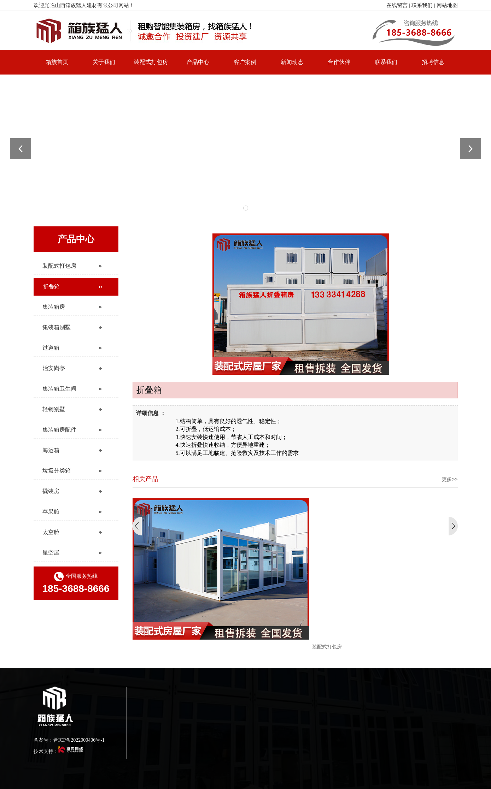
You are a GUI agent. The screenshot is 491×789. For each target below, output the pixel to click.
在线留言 (397, 5)
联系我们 (422, 5)
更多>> (449, 479)
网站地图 (447, 5)
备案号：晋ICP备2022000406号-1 (69, 740)
